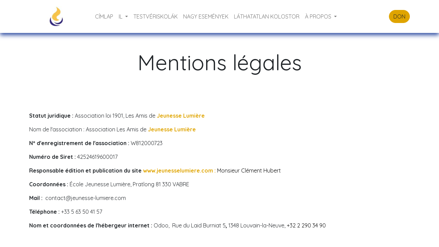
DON (399, 16)
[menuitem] (104, 16)
